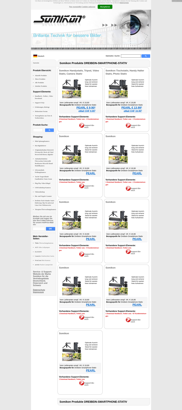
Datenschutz (124, 3)
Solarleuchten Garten (44, 256)
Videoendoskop (40, 192)
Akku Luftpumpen (42, 247)
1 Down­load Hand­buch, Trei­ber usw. (119, 119)
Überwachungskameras (44, 243)
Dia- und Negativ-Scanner (43, 196)
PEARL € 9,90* (85, 107)
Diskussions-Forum (41, 111)
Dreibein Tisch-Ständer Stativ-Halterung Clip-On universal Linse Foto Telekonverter (45, 203)
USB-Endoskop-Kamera (43, 188)
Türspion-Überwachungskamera (45, 209)
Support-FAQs (39, 103)
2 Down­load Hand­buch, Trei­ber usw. (72, 119)
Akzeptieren (105, 7)
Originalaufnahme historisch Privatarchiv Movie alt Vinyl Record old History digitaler (44, 152)
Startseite (109, 56)
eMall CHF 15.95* (133, 111)
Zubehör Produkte (41, 86)
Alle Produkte (39, 83)
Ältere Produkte (40, 79)
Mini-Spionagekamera (42, 141)
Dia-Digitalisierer (40, 146)
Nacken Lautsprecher (44, 265)
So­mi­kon (64, 136)
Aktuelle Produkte (41, 75)
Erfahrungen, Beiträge (42, 107)
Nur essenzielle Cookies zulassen (82, 7)
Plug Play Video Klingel (42, 183)
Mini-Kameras (42, 260)
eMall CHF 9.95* (86, 111)
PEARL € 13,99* (131, 107)
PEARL (90, 173)
